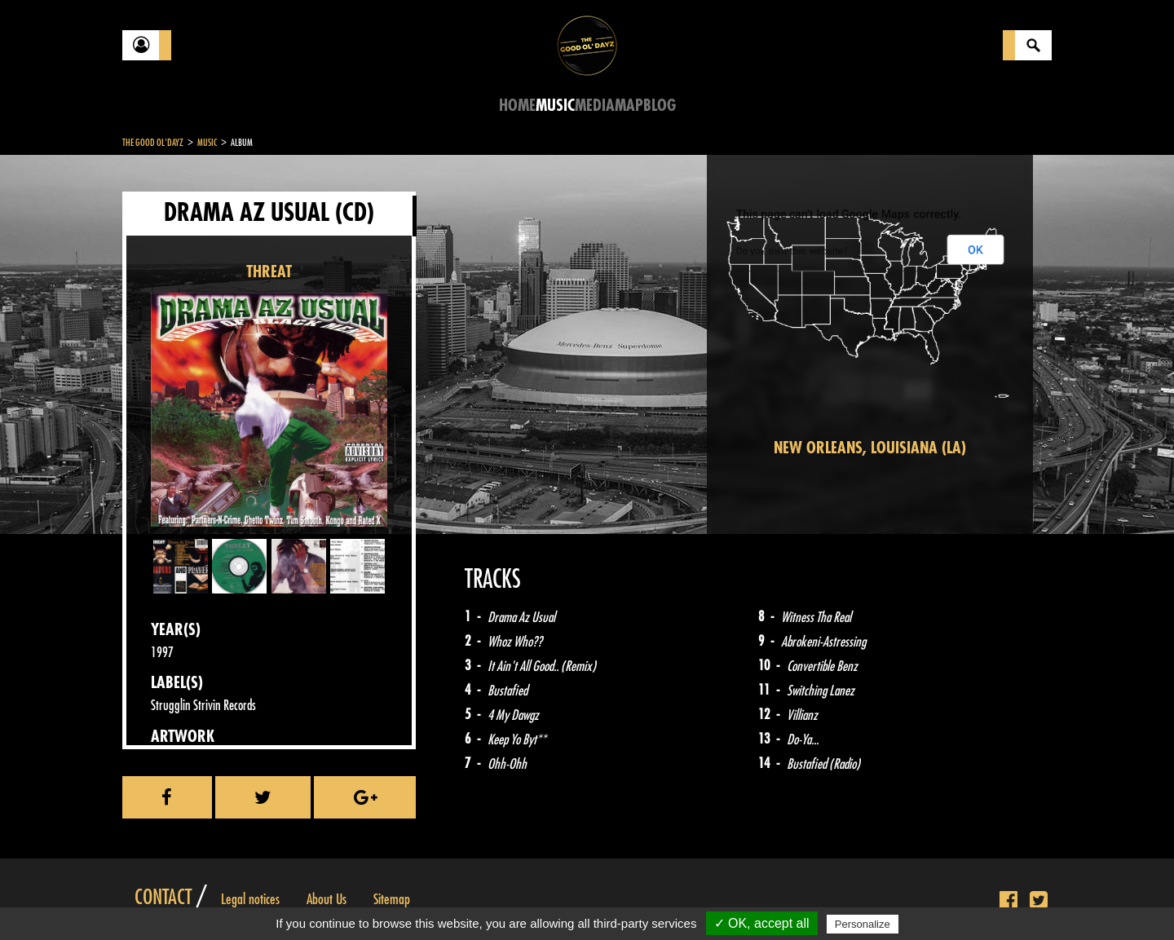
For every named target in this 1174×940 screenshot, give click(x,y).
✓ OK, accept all (762, 923)
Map (629, 105)
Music (555, 105)
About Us (326, 899)
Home (517, 105)
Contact (163, 897)
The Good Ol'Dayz (152, 143)
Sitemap (391, 899)
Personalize (862, 924)
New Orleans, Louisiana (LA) (870, 448)
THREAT (269, 271)
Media (595, 105)
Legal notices (250, 899)
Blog (659, 105)
